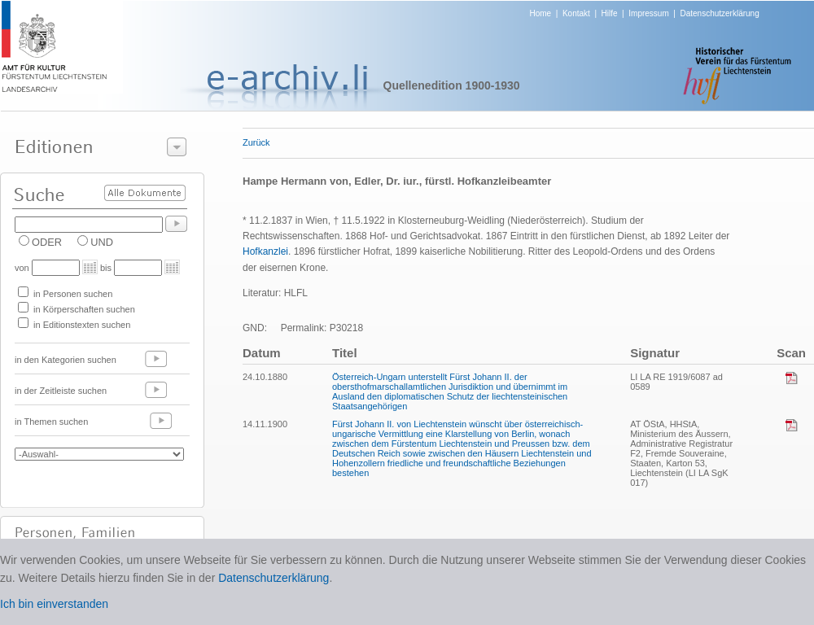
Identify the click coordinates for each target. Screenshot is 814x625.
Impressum (648, 13)
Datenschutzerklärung (719, 13)
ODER (47, 242)
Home (541, 13)
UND (101, 242)
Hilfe (610, 13)
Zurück (256, 142)
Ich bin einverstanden (54, 603)
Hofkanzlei (265, 251)
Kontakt (576, 13)
